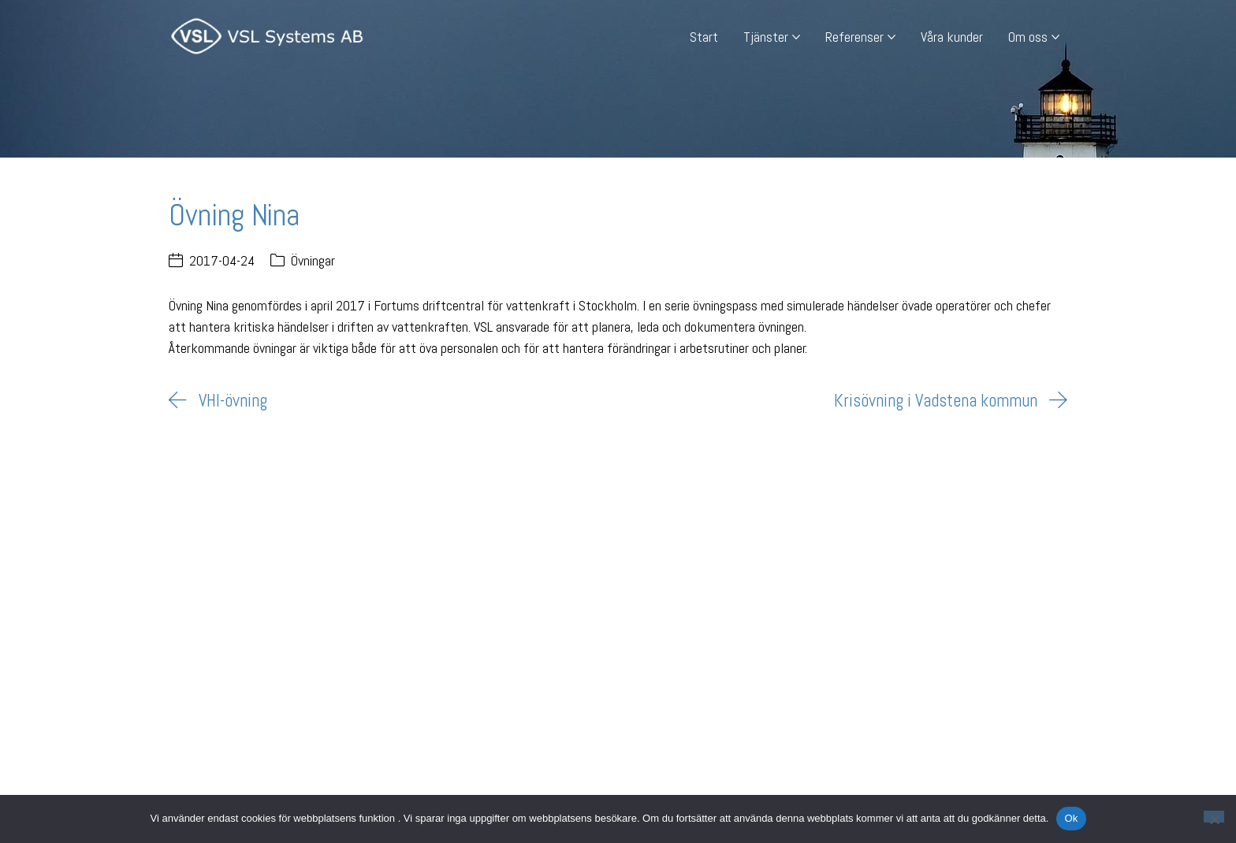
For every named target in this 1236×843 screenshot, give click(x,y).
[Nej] (1214, 817)
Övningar (313, 260)
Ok (1071, 818)
